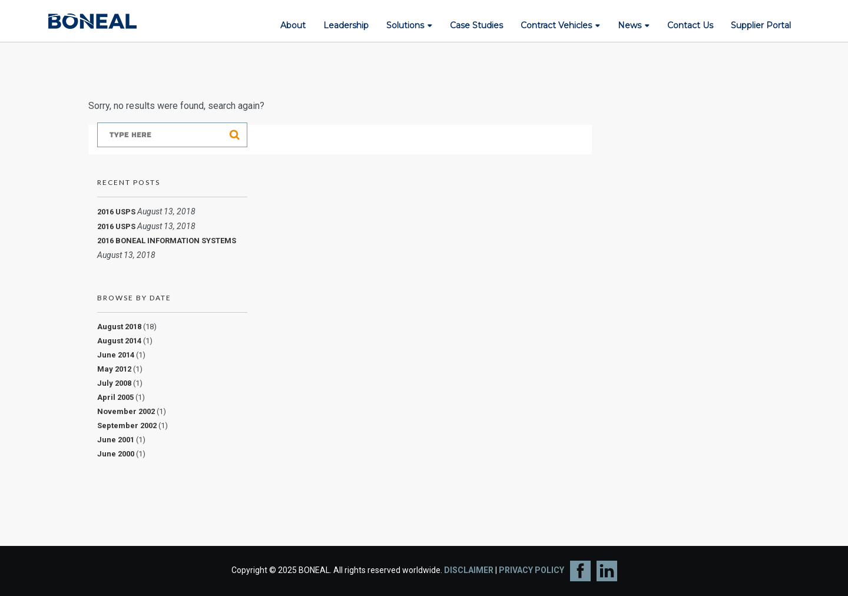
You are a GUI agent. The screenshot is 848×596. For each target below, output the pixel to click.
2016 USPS (116, 211)
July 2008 (114, 383)
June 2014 (115, 354)
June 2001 (115, 439)
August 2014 (119, 340)
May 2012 (114, 369)
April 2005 (115, 397)
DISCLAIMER (468, 570)
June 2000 (115, 453)
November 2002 (126, 411)
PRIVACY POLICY (531, 570)
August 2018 (119, 326)
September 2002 (127, 425)
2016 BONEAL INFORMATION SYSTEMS (166, 240)
